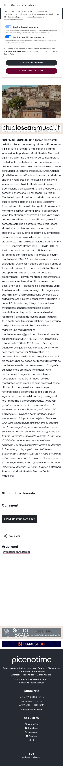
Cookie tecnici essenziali (26, 27)
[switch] (8, 36)
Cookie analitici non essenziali (29, 37)
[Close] (58, 5)
